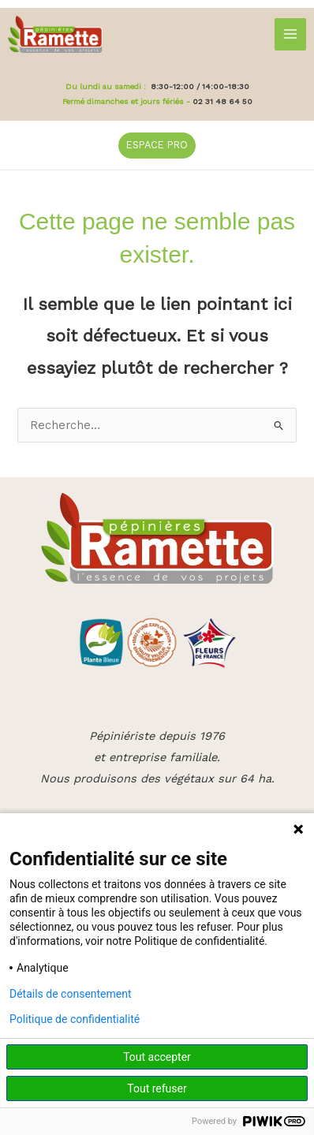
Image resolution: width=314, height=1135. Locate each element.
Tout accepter (157, 1057)
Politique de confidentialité (74, 1019)
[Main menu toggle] (290, 34)
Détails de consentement (70, 994)
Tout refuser (156, 1088)
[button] (157, 146)
